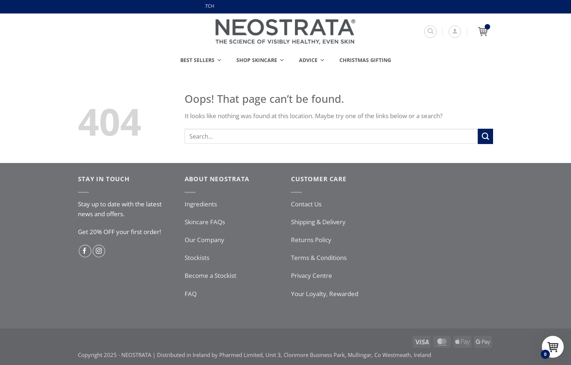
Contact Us (306, 204)
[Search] (430, 32)
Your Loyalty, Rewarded (324, 294)
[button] (455, 32)
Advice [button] (312, 60)
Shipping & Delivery (318, 222)
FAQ (191, 294)
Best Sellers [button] (201, 60)
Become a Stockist (210, 275)
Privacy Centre (311, 275)
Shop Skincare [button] (260, 60)
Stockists (197, 257)
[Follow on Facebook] (85, 251)
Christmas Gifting (365, 60)
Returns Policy (311, 240)
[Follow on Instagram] (98, 251)
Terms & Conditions (319, 257)
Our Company (204, 240)
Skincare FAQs (205, 222)
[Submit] (485, 136)
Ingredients (201, 204)
